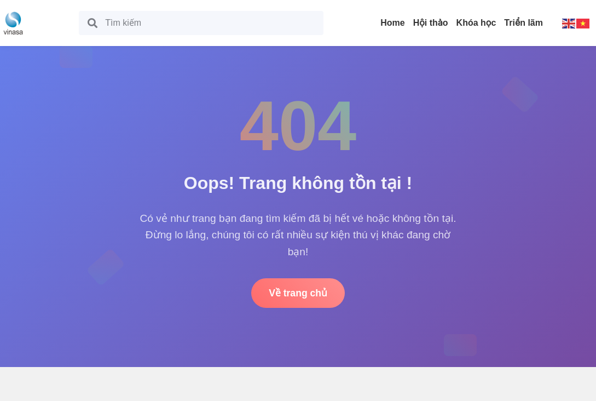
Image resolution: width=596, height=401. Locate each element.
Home (392, 22)
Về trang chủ (298, 293)
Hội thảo (430, 22)
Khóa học (476, 22)
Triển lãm (523, 22)
